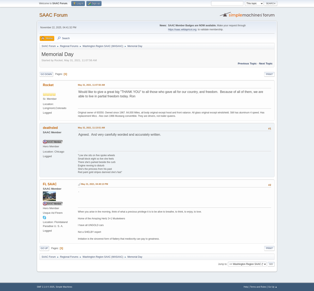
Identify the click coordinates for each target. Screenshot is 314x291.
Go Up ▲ (272, 287)
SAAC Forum (53, 15)
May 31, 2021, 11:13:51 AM (91, 127)
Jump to (222, 264)
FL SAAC (50, 184)
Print (269, 74)
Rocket (48, 85)
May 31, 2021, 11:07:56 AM (91, 85)
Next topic (266, 63)
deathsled (50, 127)
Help (246, 287)
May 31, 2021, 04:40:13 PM (94, 184)
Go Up (44, 248)
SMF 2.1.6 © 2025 (45, 287)
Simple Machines (64, 287)
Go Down (46, 74)
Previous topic (247, 63)
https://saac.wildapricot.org (182, 29)
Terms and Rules (258, 287)
